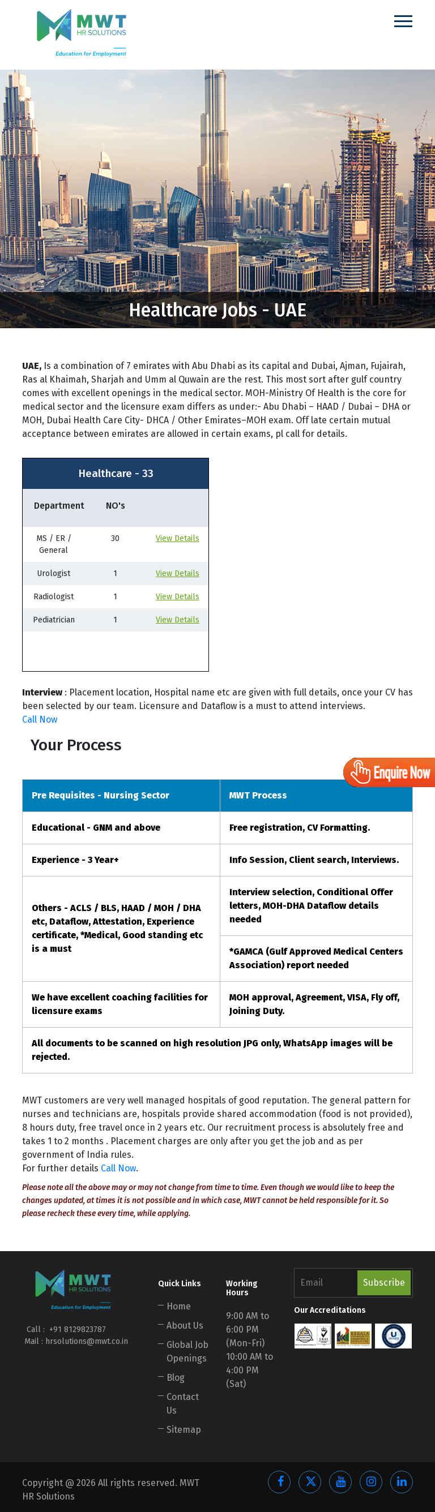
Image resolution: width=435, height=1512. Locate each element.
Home (179, 1306)
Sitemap (184, 1429)
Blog (176, 1377)
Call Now (39, 719)
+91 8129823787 (76, 1329)
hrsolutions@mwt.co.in (86, 1341)
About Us (185, 1325)
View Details (177, 538)
